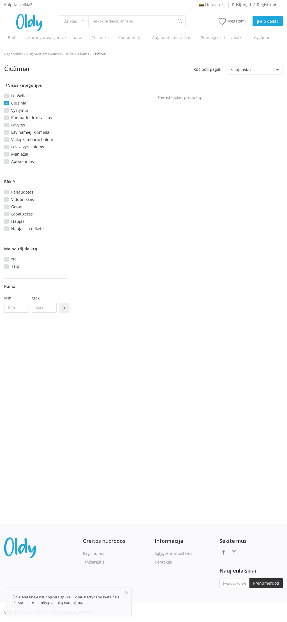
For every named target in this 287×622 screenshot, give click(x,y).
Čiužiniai (100, 53)
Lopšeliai (19, 95)
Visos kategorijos (23, 85)
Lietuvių (212, 4)
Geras (16, 206)
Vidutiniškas (22, 199)
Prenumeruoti (266, 583)
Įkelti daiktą (268, 21)
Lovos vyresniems (27, 146)
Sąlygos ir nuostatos (173, 553)
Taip (15, 266)
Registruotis (268, 4)
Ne (14, 259)
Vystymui (19, 110)
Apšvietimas (22, 161)
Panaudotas (22, 192)
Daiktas (70, 21)
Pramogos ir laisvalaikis (222, 37)
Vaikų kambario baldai (32, 139)
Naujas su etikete (27, 228)
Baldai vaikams (76, 53)
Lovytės (18, 125)
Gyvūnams (264, 37)
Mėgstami (232, 21)
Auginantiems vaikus (171, 37)
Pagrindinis (13, 53)
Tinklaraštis (94, 562)
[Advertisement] (36, 408)
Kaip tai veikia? (18, 4)
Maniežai (19, 154)
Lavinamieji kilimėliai (30, 132)
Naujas (17, 221)
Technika (100, 37)
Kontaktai (163, 562)
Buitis (13, 37)
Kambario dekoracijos (31, 117)
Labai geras (22, 214)
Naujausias (240, 69)
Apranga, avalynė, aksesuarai (55, 37)
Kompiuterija (130, 37)
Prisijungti (241, 4)
